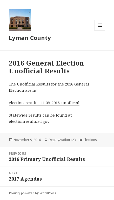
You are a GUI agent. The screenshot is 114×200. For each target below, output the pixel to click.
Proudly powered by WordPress (32, 193)
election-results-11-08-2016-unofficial (44, 102)
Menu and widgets (100, 30)
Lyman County (30, 37)
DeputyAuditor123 (62, 140)
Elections (90, 140)
